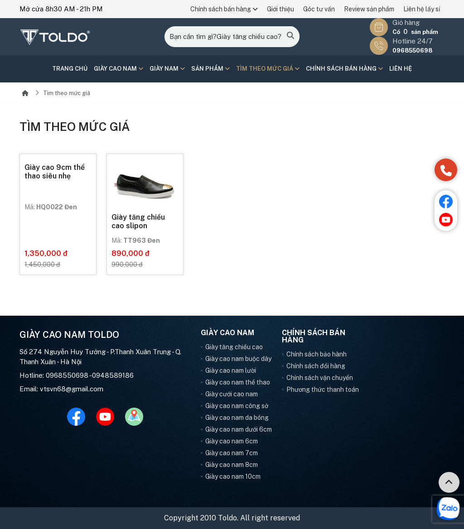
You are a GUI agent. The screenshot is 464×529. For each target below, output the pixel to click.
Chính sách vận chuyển (319, 377)
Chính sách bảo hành (316, 354)
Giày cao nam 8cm (231, 464)
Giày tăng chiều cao (234, 347)
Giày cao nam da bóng (237, 417)
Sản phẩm (210, 68)
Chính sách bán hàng (224, 9)
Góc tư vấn (319, 9)
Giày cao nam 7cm (231, 453)
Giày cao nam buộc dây (238, 358)
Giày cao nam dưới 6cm (238, 429)
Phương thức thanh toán (322, 389)
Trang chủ (69, 68)
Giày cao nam (118, 68)
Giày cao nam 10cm (233, 476)
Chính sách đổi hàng (315, 366)
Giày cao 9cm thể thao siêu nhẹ (54, 171)
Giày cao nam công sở (236, 405)
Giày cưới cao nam (231, 394)
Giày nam (167, 68)
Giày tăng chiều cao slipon (138, 221)
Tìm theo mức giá (268, 68)
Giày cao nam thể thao (237, 382)
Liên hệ (400, 68)
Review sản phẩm (369, 9)
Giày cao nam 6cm (231, 441)
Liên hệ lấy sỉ (421, 9)
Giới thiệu (280, 9)
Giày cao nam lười (230, 370)
